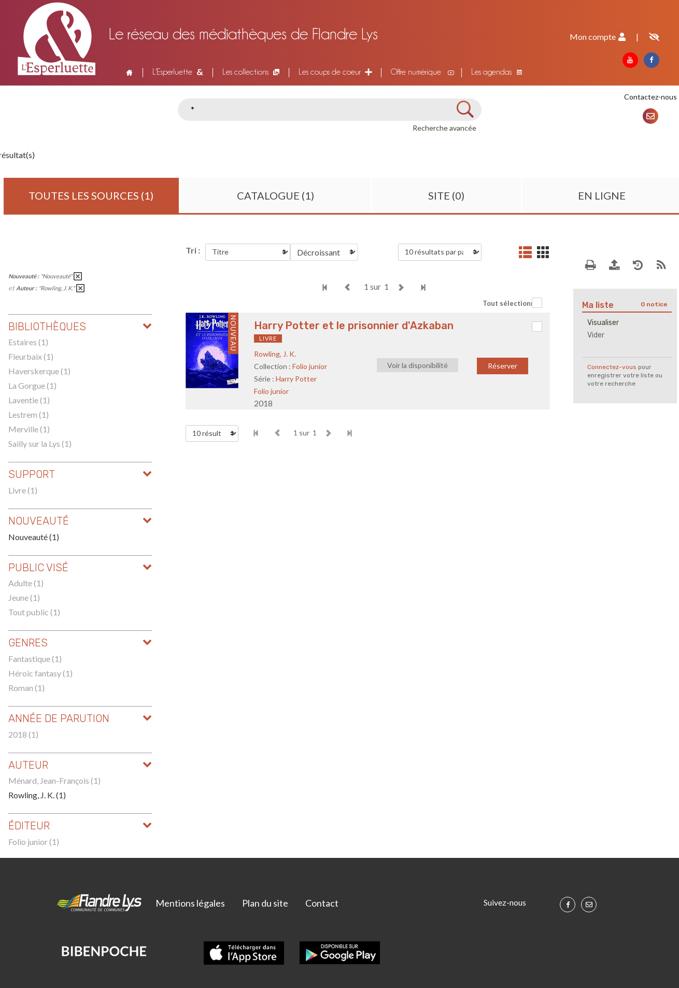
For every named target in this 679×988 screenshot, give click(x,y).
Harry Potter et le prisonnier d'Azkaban (354, 325)
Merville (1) (29, 429)
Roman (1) (26, 688)
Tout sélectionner (512, 303)
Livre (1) (22, 490)
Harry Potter (296, 378)
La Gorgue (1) (32, 385)
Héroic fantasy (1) (40, 673)
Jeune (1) (24, 597)
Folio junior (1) (33, 841)
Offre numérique (416, 71)
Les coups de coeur (330, 71)
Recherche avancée (444, 127)
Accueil (128, 72)
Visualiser (603, 322)
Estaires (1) (28, 342)
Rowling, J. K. (275, 353)
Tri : (193, 250)
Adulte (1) (26, 583)
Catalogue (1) (275, 195)
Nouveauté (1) (33, 537)
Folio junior (309, 366)
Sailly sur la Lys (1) (40, 443)
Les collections (245, 71)
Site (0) (446, 195)
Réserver (502, 365)
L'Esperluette (172, 71)
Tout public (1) (34, 612)
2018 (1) (23, 734)
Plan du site (265, 903)
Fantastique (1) (35, 659)
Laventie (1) (29, 400)
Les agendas (491, 71)
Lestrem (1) (28, 414)
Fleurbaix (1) (30, 356)
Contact (321, 903)
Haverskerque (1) (39, 371)
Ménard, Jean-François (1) (54, 780)
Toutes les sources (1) (91, 195)
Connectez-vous (611, 367)
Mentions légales (190, 903)
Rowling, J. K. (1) (37, 795)
